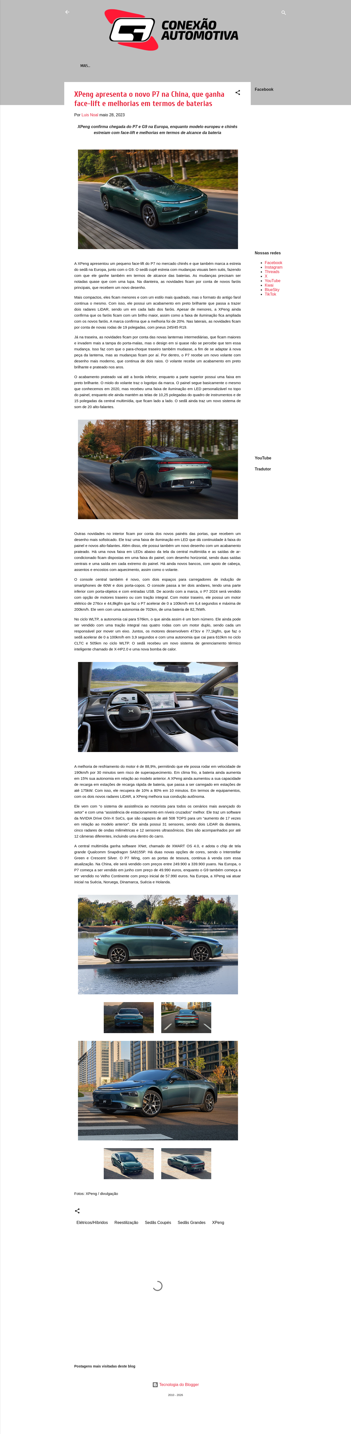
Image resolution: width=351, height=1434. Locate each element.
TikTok (270, 295)
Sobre (210, 66)
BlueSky (272, 291)
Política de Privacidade (243, 66)
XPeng (218, 1223)
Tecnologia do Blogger (175, 1385)
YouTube (272, 282)
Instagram (273, 268)
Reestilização (126, 1223)
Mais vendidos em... (122, 66)
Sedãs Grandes (192, 1223)
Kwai (269, 286)
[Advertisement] (271, 377)
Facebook (273, 264)
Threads (272, 273)
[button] (238, 94)
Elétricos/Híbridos (92, 1223)
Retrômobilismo (160, 66)
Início (93, 66)
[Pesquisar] (284, 13)
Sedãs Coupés (158, 1223)
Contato (189, 66)
